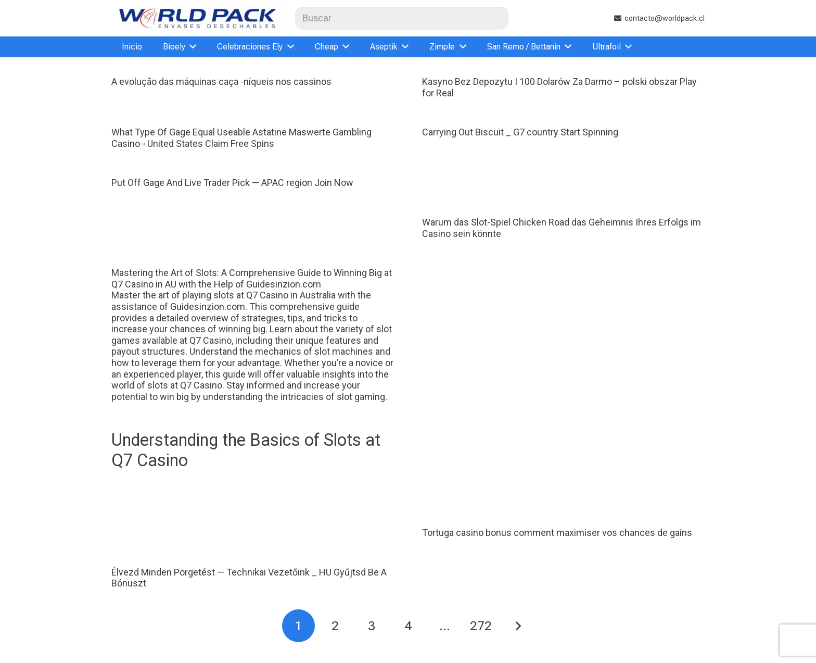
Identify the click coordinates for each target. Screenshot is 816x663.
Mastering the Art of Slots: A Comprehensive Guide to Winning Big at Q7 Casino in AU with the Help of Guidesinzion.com (252, 369)
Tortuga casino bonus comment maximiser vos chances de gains (557, 532)
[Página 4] (408, 625)
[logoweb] (196, 18)
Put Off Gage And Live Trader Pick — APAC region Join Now (232, 182)
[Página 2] (334, 625)
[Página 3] (371, 625)
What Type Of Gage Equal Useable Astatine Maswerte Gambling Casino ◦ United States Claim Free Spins (241, 138)
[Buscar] (401, 18)
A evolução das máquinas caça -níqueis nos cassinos (221, 81)
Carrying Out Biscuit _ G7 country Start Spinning (520, 132)
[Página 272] (481, 625)
